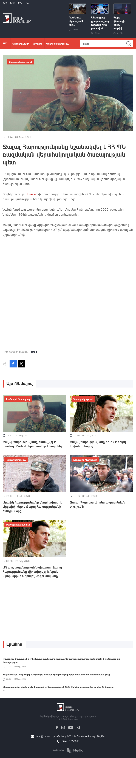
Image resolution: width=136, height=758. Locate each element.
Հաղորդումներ (20, 43)
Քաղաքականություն (21, 61)
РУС (20, 2)
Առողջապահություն (57, 43)
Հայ (5, 2)
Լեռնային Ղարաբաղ (18, 399)
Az (27, 2)
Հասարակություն (83, 399)
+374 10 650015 (70, 741)
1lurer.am (31, 194)
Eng (12, 2)
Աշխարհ (37, 43)
